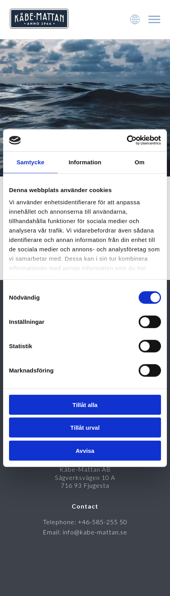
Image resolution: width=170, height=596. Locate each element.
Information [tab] (85, 161)
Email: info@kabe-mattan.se (85, 532)
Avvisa (85, 450)
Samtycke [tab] (30, 161)
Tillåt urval (85, 427)
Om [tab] (140, 161)
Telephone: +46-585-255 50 (85, 521)
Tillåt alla (85, 404)
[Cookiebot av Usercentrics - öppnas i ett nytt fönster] (126, 140)
